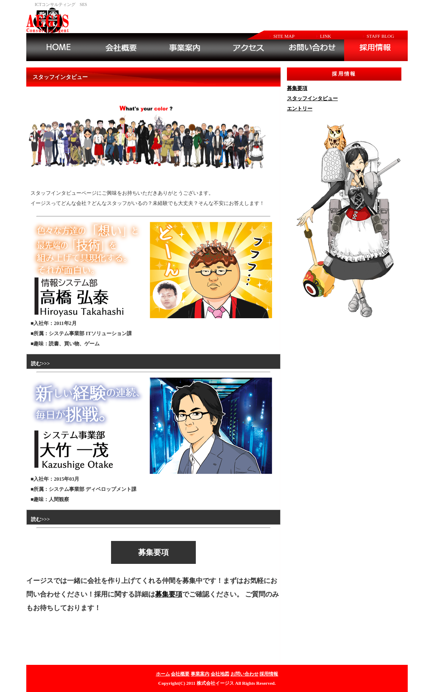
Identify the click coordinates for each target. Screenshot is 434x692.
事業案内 (200, 673)
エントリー (299, 109)
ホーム (163, 673)
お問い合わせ (245, 673)
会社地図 (220, 673)
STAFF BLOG (380, 36)
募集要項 (168, 594)
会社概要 (180, 673)
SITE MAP (284, 36)
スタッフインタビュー (312, 98)
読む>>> (40, 364)
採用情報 (268, 673)
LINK (325, 36)
